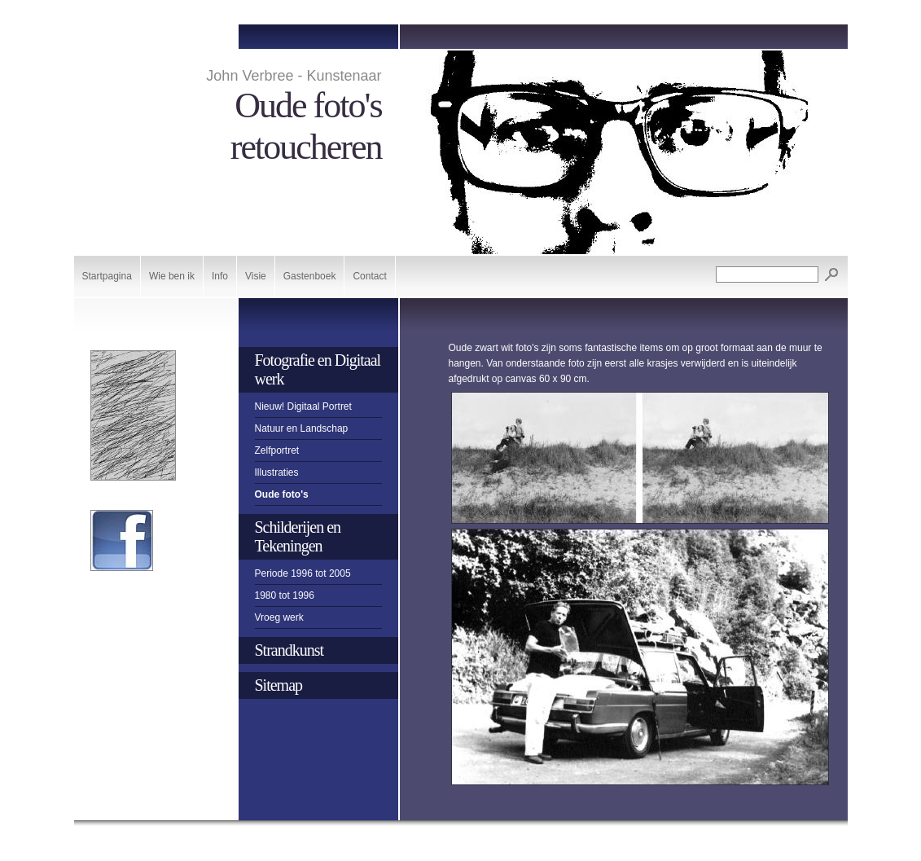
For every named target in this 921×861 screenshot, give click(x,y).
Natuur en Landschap (302, 428)
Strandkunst (289, 650)
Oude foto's (282, 494)
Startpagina (107, 276)
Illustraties (277, 472)
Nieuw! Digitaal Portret (303, 406)
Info (220, 276)
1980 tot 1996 (284, 595)
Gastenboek (309, 276)
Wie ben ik (172, 276)
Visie (255, 276)
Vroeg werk (279, 617)
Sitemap (279, 685)
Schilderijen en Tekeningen (298, 536)
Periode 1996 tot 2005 (303, 573)
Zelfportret (277, 450)
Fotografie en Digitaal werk (318, 369)
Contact (369, 276)
